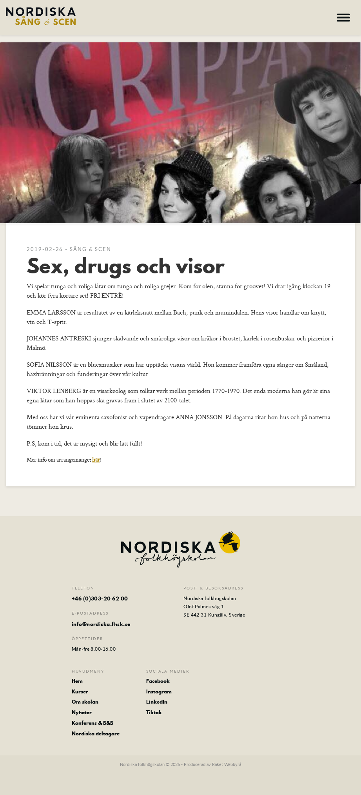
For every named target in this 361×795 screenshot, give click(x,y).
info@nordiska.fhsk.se (101, 624)
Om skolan (85, 702)
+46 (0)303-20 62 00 (100, 598)
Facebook (158, 681)
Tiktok (154, 712)
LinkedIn (156, 702)
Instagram (159, 691)
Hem (77, 681)
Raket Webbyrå (226, 764)
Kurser (80, 691)
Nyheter (82, 712)
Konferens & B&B (92, 723)
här (96, 460)
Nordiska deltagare (96, 733)
